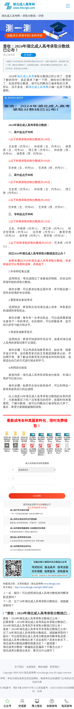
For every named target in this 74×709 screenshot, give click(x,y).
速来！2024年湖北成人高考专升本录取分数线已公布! (35, 629)
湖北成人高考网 (11, 15)
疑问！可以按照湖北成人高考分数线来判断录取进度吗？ (37, 636)
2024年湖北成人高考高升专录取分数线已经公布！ (33, 625)
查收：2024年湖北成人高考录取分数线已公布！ (31, 618)
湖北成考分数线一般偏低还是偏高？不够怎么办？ (33, 646)
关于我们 (19, 666)
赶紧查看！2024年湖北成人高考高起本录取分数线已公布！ (37, 621)
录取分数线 (29, 15)
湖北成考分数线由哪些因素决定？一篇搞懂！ (30, 643)
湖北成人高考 (25, 76)
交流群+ (28, 55)
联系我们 (55, 666)
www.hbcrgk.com (51, 583)
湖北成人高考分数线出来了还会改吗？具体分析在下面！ (37, 639)
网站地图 (43, 666)
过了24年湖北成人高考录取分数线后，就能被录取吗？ (36, 632)
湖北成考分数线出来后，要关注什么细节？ (29, 650)
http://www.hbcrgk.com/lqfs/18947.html (34, 587)
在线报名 (31, 666)
